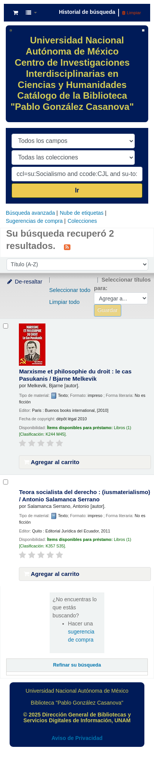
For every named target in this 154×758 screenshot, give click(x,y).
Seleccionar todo (69, 290)
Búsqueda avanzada (30, 213)
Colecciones (82, 221)
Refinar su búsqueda (77, 665)
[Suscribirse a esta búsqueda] (67, 246)
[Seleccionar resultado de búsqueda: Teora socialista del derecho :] (5, 481)
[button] (15, 12)
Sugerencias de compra (34, 221)
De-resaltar (24, 282)
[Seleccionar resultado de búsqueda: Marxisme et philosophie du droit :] (5, 325)
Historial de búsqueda (87, 12)
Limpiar (131, 12)
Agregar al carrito (51, 462)
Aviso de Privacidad (77, 738)
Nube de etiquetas (82, 213)
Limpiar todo (64, 302)
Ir (77, 190)
